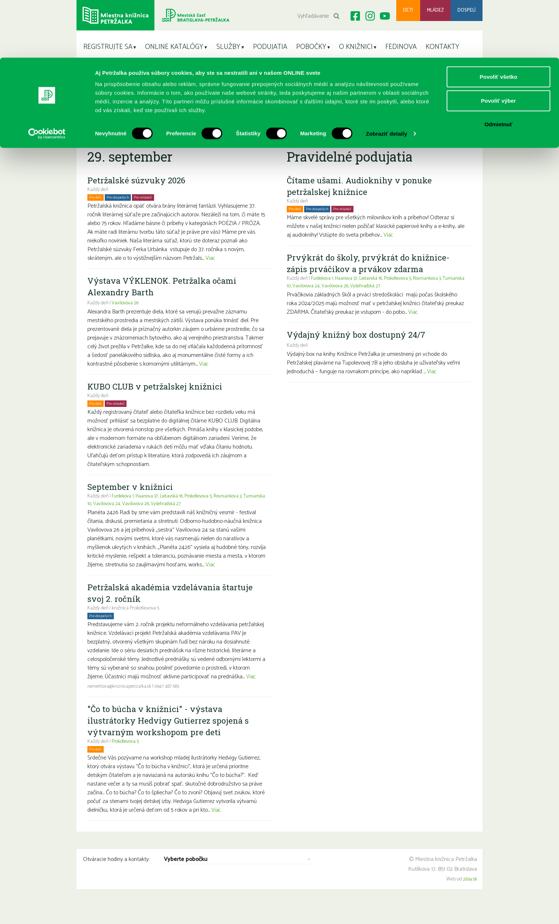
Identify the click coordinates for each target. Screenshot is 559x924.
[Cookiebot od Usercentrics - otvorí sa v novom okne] (47, 76)
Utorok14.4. (265, 137)
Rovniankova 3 (235, 513)
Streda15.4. (293, 137)
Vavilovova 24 (131, 521)
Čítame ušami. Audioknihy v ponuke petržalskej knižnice (362, 203)
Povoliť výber (498, 43)
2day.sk (470, 896)
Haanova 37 (149, 513)
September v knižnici (131, 504)
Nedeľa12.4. (202, 137)
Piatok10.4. (145, 137)
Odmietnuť (498, 66)
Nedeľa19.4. (406, 137)
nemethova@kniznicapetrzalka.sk (121, 704)
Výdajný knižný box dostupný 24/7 (359, 352)
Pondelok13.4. (234, 137)
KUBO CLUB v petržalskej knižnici (157, 403)
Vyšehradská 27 (192, 521)
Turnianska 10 (101, 521)
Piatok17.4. (349, 137)
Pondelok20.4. (438, 137)
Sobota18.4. (377, 137)
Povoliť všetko (498, 19)
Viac (211, 275)
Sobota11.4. (173, 137)
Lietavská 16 (175, 513)
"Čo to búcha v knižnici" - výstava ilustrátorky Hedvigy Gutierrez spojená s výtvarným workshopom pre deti (170, 737)
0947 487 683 (171, 704)
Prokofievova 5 (203, 513)
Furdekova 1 (124, 513)
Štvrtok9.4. (117, 137)
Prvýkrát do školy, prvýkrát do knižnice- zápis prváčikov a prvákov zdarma (371, 280)
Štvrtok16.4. (322, 137)
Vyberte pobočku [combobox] (185, 877)
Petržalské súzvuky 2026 (138, 197)
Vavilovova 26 (125, 320)
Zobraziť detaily (386, 76)
